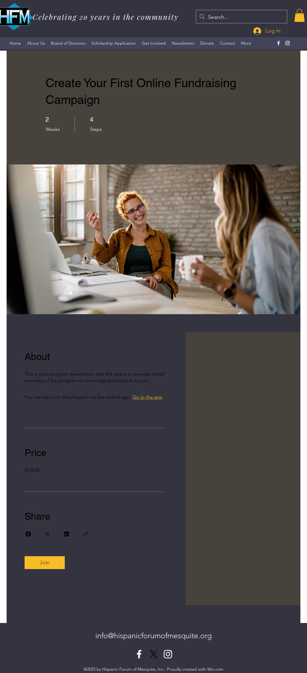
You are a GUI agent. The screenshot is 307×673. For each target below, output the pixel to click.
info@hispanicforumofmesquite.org (153, 635)
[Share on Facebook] (28, 534)
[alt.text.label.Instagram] (288, 43)
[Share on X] (47, 534)
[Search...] (241, 17)
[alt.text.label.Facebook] (279, 43)
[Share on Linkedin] (66, 534)
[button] (299, 15)
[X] (153, 654)
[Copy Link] (85, 534)
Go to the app (147, 397)
